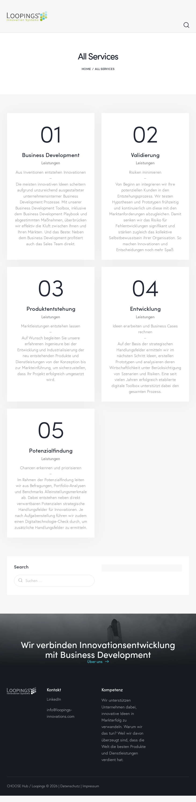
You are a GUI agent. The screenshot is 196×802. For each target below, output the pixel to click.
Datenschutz (70, 786)
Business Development (51, 154)
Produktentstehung (50, 308)
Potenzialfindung (51, 450)
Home (86, 68)
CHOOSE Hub (17, 786)
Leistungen (50, 163)
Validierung (145, 154)
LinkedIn (54, 699)
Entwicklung (145, 308)
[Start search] (186, 25)
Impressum (91, 786)
